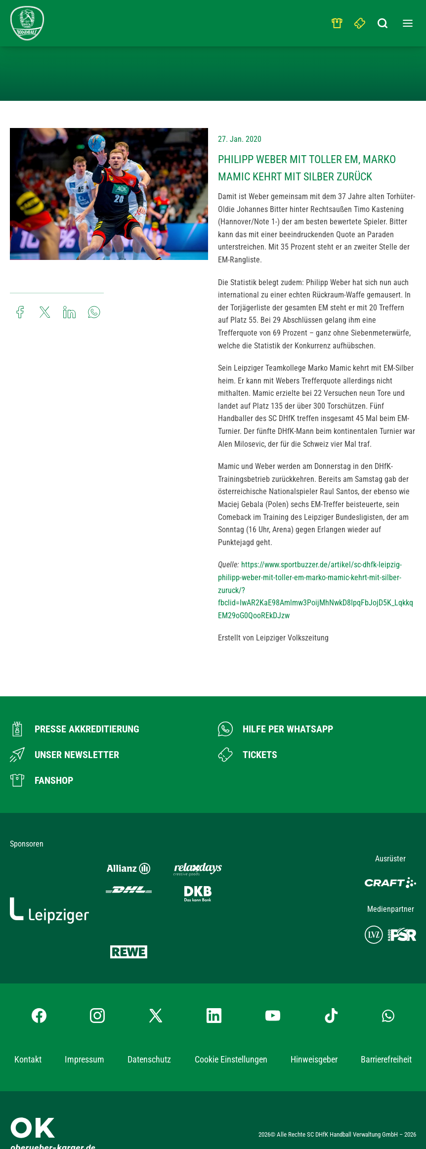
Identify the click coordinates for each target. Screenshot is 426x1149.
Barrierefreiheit (386, 1029)
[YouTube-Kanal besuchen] (272, 986)
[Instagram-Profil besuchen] (97, 986)
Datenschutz (149, 1029)
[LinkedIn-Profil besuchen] (214, 986)
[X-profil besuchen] (155, 986)
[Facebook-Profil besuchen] (39, 986)
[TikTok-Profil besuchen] (331, 986)
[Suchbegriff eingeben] (383, 20)
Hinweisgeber (314, 1029)
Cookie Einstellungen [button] (231, 1030)
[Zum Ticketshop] (247, 755)
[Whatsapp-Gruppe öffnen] (388, 985)
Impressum (84, 1029)
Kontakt (28, 1029)
